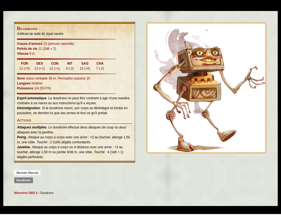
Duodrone (23, 180)
